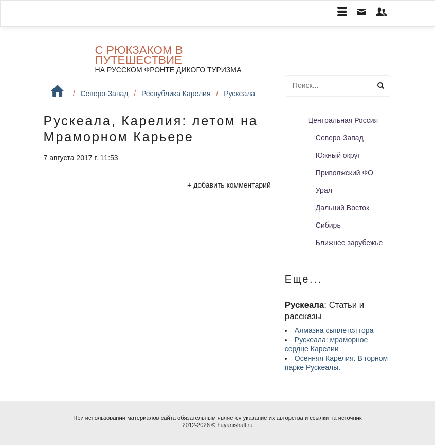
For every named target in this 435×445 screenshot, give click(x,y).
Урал (324, 190)
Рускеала (239, 93)
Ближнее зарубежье (349, 242)
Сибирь (328, 225)
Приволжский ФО (344, 173)
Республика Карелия (175, 93)
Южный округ (338, 155)
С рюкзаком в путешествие (139, 55)
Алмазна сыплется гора (334, 330)
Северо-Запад (104, 93)
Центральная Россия (343, 120)
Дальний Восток (342, 207)
